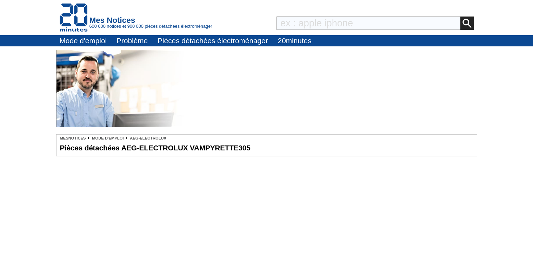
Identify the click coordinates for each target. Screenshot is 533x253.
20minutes (295, 41)
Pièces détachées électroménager (213, 41)
